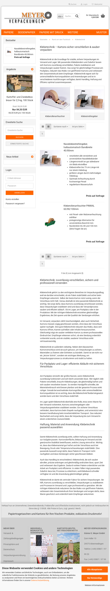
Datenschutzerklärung (40, 580)
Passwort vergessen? (15, 203)
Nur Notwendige (94, 578)
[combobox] (61, 128)
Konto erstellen (12, 199)
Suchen (19, 137)
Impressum (8, 563)
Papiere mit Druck (51, 32)
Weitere (73, 32)
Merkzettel (97, 4)
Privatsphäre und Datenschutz (11, 548)
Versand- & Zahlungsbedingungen (13, 537)
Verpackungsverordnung (14, 557)
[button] (43, 128)
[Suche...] (60, 16)
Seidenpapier (26, 32)
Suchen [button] (72, 4)
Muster (101, 32)
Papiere (9, 32)
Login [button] (84, 4)
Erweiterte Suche (19, 144)
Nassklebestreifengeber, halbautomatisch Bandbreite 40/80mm (78, 149)
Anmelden (19, 193)
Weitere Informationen (95, 585)
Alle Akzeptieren (94, 569)
